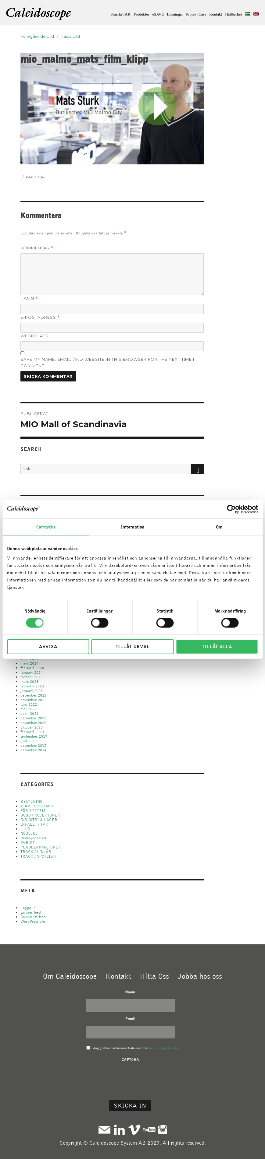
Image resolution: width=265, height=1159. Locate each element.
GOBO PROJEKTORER (40, 815)
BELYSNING (31, 801)
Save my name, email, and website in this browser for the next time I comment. (107, 362)
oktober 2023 (31, 677)
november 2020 (33, 722)
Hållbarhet (233, 14)
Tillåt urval (132, 646)
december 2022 (33, 695)
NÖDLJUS (29, 833)
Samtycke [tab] (46, 526)
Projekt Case (196, 14)
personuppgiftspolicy (164, 1048)
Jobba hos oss (200, 976)
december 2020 (33, 718)
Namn (29, 298)
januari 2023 (31, 690)
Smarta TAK (121, 14)
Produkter (141, 14)
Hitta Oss (154, 976)
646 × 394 (35, 176)
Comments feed (33, 917)
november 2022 (33, 699)
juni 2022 (28, 704)
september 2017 (33, 736)
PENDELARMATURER (40, 847)
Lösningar (175, 14)
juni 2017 (28, 741)
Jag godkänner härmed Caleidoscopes (136, 1048)
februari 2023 (32, 686)
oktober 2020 (31, 727)
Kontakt (215, 14)
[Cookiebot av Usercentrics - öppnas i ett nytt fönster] (231, 509)
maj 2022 (28, 709)
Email (130, 1019)
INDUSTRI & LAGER (38, 819)
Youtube (149, 1129)
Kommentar (37, 248)
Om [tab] (219, 526)
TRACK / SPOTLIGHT (39, 856)
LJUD (25, 829)
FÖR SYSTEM (32, 810)
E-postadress (40, 317)
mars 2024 (29, 663)
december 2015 (33, 745)
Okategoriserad (33, 838)
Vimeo (134, 1129)
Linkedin (119, 1129)
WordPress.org (32, 921)
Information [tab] (132, 526)
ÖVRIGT (27, 842)
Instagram (162, 1129)
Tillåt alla (217, 646)
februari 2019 (32, 731)
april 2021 (29, 713)
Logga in (28, 907)
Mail (104, 1129)
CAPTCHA (130, 1059)
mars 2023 (29, 681)
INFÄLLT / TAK (34, 824)
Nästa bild (70, 36)
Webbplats (34, 335)
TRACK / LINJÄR (35, 851)
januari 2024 (31, 672)
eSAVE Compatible (36, 806)
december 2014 (33, 750)
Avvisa (48, 646)
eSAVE (158, 14)
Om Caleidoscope (70, 976)
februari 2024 (32, 668)
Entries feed (30, 912)
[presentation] (130, 1078)
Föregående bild (37, 36)
